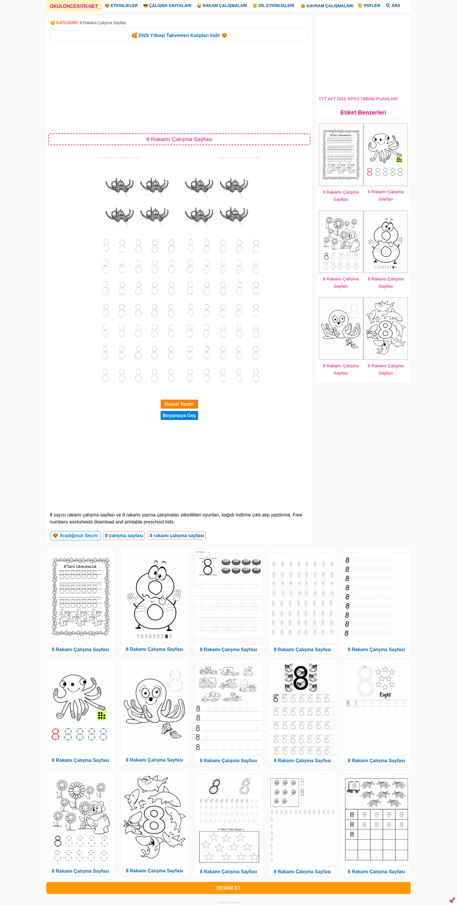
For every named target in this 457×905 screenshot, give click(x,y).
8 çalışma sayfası (124, 535)
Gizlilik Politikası (228, 902)
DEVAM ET (228, 887)
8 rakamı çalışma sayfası (177, 535)
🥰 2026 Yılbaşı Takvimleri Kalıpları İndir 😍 (179, 35)
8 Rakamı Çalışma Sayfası (103, 22)
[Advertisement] (179, 87)
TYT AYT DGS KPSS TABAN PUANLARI (358, 98)
